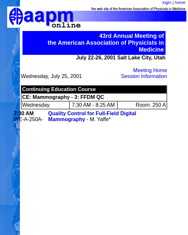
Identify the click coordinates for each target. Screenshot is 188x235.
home (180, 2)
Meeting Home (150, 70)
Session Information (144, 76)
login (166, 2)
